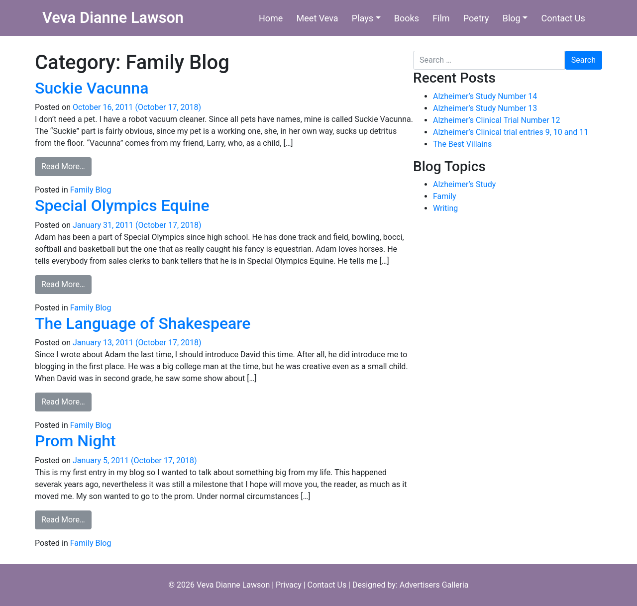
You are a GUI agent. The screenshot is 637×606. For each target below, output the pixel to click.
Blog (512, 18)
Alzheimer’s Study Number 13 (485, 108)
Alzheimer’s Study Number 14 (485, 96)
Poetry (476, 18)
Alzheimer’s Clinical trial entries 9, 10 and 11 (510, 132)
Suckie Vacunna (91, 88)
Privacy (289, 585)
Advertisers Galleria (434, 585)
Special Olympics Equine (122, 205)
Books (406, 18)
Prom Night (75, 440)
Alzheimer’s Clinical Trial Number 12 (496, 120)
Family (444, 196)
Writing (445, 208)
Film (441, 18)
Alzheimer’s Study (464, 184)
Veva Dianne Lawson (113, 17)
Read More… (66, 165)
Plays (362, 18)
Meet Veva (317, 18)
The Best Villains (462, 144)
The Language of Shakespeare (142, 323)
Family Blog (90, 190)
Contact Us (563, 18)
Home (271, 18)
